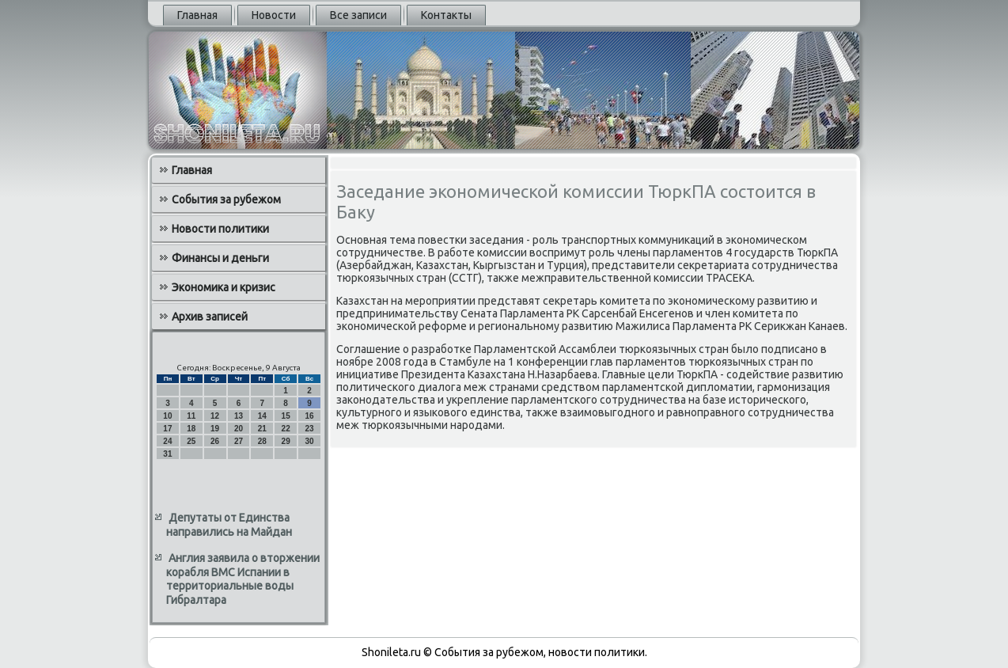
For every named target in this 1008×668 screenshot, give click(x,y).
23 (309, 428)
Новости (274, 15)
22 (286, 428)
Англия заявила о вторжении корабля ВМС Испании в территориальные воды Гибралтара (243, 579)
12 (214, 416)
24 (167, 441)
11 (191, 416)
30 (309, 441)
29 (286, 441)
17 (167, 428)
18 (191, 428)
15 (286, 416)
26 (214, 441)
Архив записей (210, 316)
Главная (197, 15)
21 (262, 428)
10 (167, 416)
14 (262, 416)
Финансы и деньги (220, 258)
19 (214, 428)
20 (238, 428)
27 (238, 441)
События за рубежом (226, 199)
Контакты (446, 15)
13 (238, 416)
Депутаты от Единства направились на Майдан (229, 524)
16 (309, 416)
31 (167, 454)
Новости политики (220, 228)
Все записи (358, 15)
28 (262, 441)
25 (191, 441)
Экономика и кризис (223, 287)
